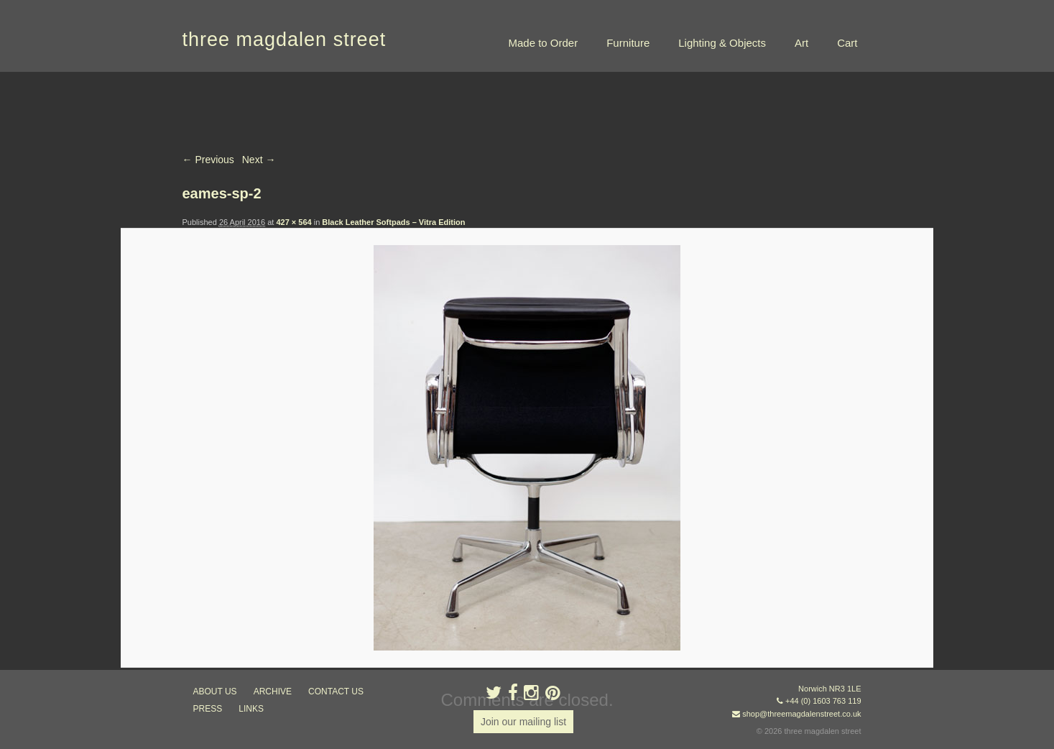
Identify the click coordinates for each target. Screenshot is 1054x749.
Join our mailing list (523, 721)
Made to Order (543, 43)
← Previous (208, 159)
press (208, 709)
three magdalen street (284, 39)
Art (801, 43)
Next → (259, 159)
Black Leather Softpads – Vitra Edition (393, 222)
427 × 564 (293, 222)
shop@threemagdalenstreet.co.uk (801, 713)
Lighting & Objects (722, 43)
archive (273, 691)
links (251, 709)
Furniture (627, 43)
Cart (847, 43)
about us (215, 691)
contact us (336, 691)
